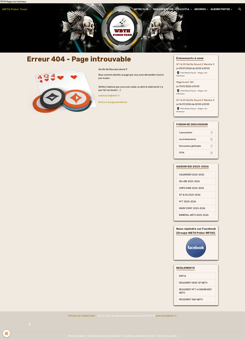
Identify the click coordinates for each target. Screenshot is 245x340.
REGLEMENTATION (163, 9)
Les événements (196, 139)
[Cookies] (6, 333)
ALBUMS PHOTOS (220, 9)
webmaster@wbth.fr (109, 95)
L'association (196, 132)
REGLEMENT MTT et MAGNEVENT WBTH (195, 291)
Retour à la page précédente (112, 102)
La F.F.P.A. (184, 9)
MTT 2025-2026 (187, 201)
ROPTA (182, 276)
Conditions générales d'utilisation (104, 336)
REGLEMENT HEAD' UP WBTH (193, 282)
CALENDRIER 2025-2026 (191, 174)
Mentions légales (76, 336)
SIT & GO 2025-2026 (189, 195)
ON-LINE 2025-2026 (189, 181)
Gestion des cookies (167, 336)
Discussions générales (196, 146)
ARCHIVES (200, 9)
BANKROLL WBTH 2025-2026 (194, 215)
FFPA (196, 152)
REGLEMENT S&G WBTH (191, 299)
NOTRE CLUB (141, 9)
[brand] (14, 9)
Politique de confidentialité (81, 315)
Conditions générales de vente (139, 336)
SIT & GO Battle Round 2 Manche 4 (195, 100)
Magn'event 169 (185, 82)
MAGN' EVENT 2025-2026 (192, 208)
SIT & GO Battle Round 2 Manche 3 (195, 64)
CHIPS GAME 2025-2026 (191, 188)
